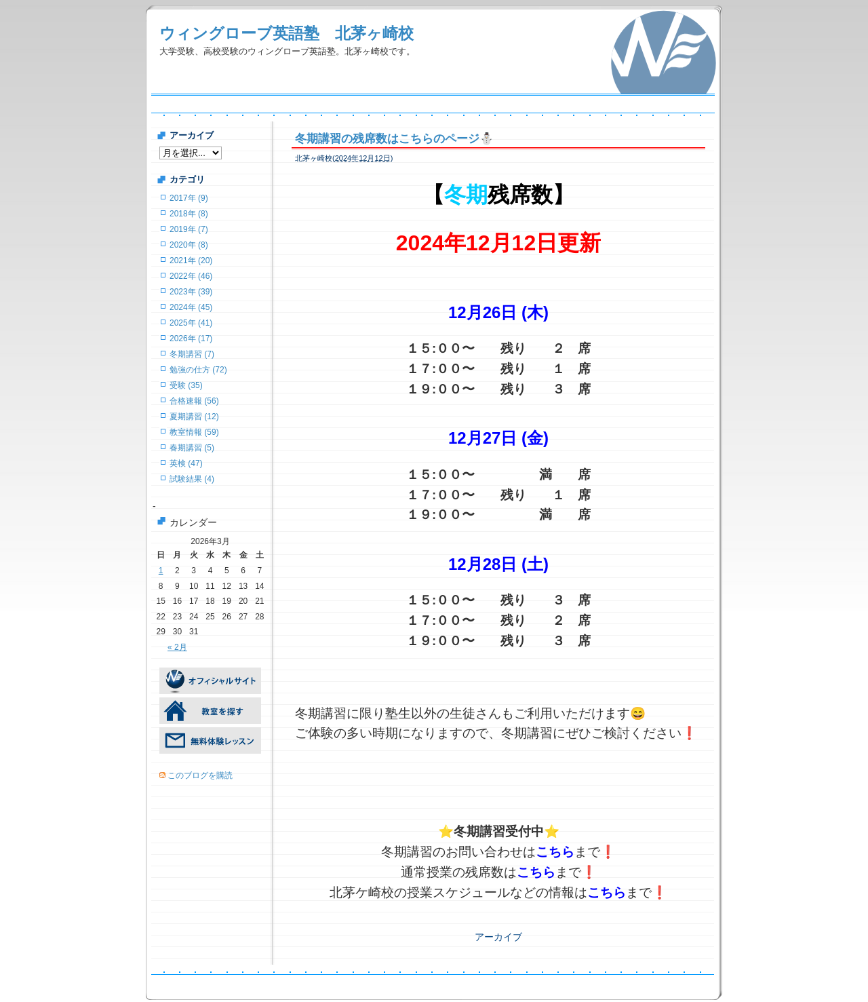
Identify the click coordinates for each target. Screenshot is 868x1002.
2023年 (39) (191, 291)
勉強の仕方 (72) (198, 369)
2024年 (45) (191, 307)
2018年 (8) (189, 213)
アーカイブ (498, 936)
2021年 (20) (191, 260)
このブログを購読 (200, 775)
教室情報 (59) (194, 432)
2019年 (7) (189, 229)
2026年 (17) (191, 338)
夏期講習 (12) (194, 416)
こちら (555, 852)
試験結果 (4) (192, 479)
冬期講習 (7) (192, 354)
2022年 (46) (191, 276)
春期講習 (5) (192, 447)
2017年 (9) (189, 198)
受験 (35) (186, 385)
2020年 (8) (189, 245)
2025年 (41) (191, 323)
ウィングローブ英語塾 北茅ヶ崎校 (286, 33)
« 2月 (177, 647)
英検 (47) (186, 463)
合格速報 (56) (194, 401)
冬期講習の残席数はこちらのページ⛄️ (394, 138)
